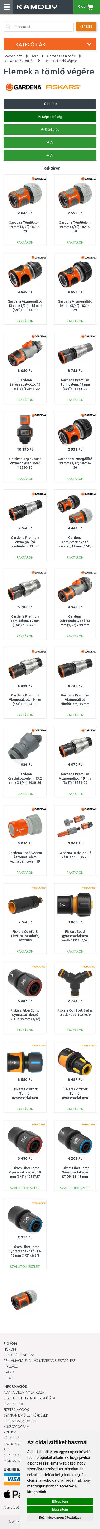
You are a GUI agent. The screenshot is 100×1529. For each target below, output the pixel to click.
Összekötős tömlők (19, 61)
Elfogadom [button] (60, 1501)
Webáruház (13, 56)
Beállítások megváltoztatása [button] (60, 1517)
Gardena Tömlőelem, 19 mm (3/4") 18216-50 (75, 227)
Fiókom (10, 1349)
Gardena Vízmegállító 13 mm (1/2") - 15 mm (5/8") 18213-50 (25, 305)
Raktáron (52, 168)
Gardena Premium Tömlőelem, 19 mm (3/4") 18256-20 (75, 384)
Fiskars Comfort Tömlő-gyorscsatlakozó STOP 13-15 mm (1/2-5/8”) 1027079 (25, 1098)
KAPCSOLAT (12, 1455)
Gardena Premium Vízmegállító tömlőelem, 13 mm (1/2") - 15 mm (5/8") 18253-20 (25, 546)
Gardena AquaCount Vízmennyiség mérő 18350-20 (25, 463)
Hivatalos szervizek (20, 1421)
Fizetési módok (16, 1410)
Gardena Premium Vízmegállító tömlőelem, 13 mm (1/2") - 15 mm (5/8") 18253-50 (75, 704)
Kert (34, 56)
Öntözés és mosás (61, 56)
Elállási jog (14, 1404)
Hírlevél (11, 1366)
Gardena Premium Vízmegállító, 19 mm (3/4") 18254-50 (25, 699)
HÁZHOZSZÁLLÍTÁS (17, 1444)
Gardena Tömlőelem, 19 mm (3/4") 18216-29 (25, 227)
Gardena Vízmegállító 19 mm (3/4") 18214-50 (75, 463)
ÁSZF (7, 1449)
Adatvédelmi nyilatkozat (25, 1392)
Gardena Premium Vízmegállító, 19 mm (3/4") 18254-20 (75, 778)
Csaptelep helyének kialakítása (29, 1398)
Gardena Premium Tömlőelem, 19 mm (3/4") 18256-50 (25, 621)
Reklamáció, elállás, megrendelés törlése (40, 1361)
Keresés (86, 26)
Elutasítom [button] (60, 1509)
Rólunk (10, 1432)
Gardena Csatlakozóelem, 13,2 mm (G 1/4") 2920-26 (25, 778)
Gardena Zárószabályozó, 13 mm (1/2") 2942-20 (25, 384)
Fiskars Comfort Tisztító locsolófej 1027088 (24, 936)
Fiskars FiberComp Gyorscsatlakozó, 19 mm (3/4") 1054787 (25, 1172)
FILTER (50, 104)
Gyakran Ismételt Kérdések (26, 1415)
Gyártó (9, 1372)
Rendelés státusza (19, 1355)
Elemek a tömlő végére (60, 61)
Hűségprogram (16, 1426)
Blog (8, 1378)
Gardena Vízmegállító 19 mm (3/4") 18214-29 (75, 305)
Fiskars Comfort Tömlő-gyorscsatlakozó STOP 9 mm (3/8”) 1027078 (75, 1098)
